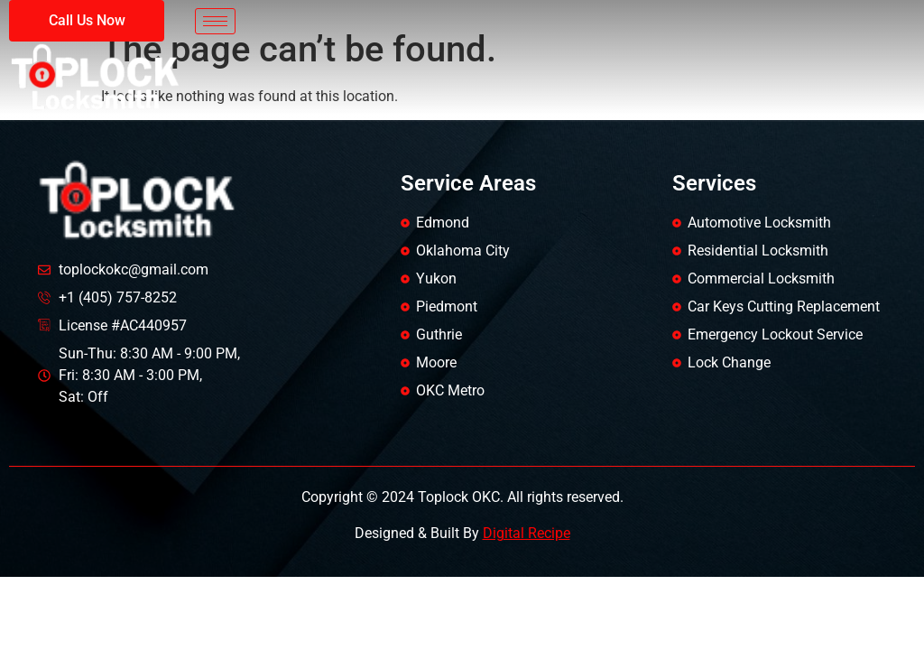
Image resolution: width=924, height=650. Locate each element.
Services (714, 183)
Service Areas (468, 183)
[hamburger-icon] (215, 21)
